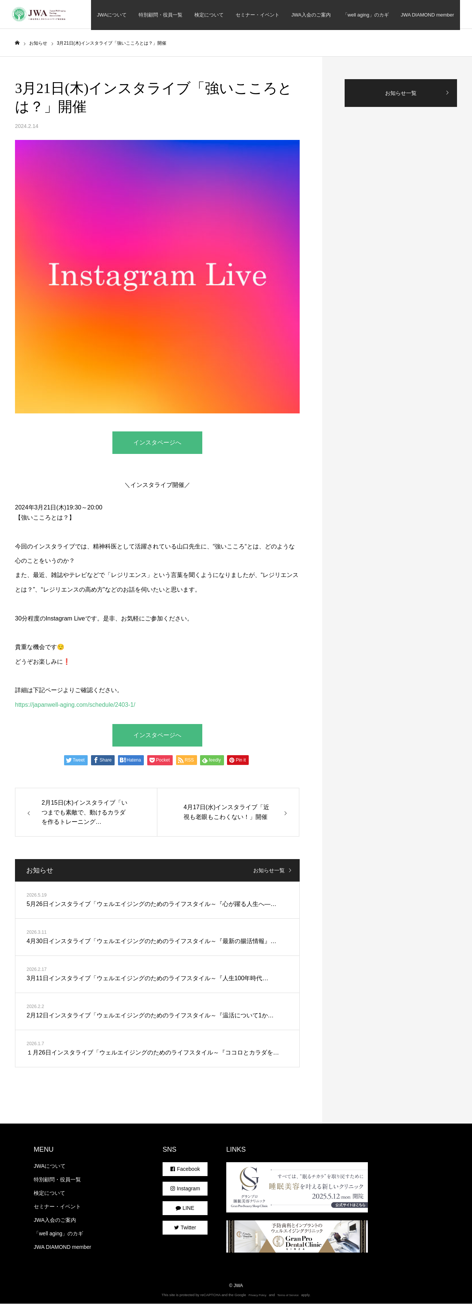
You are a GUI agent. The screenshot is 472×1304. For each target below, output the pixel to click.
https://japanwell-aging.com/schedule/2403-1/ (75, 705)
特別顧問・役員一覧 (157, 15)
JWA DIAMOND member (424, 15)
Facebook (185, 1169)
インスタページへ (157, 443)
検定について (206, 15)
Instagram (185, 1189)
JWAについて (109, 15)
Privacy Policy (257, 1295)
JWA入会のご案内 (308, 15)
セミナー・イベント (254, 15)
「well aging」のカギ (363, 15)
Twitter (185, 1228)
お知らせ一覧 (269, 871)
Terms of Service (288, 1295)
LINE (185, 1208)
